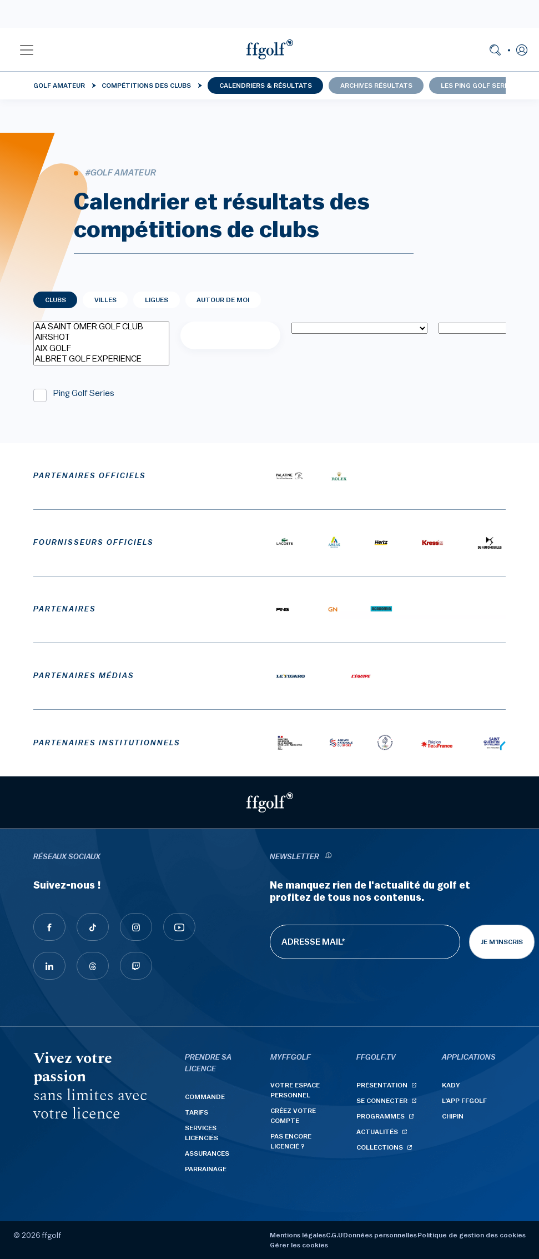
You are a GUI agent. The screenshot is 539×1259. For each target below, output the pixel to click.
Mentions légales (298, 1235)
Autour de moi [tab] (223, 300)
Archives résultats (376, 85)
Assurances (207, 1153)
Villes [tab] (105, 300)
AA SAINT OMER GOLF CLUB (101, 327)
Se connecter (381, 1100)
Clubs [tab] (55, 300)
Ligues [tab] (156, 300)
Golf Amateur (59, 85)
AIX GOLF (101, 349)
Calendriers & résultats (265, 85)
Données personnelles (380, 1235)
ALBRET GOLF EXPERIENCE (101, 359)
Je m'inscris (502, 942)
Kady (451, 1085)
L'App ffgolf (464, 1100)
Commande (205, 1097)
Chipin (453, 1116)
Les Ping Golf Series (478, 85)
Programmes (380, 1116)
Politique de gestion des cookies (471, 1235)
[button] (26, 49)
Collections (379, 1147)
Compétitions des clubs (146, 85)
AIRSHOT (101, 338)
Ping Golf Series (83, 393)
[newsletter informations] (328, 857)
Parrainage (205, 1169)
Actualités (377, 1131)
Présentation (381, 1085)
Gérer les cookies (299, 1245)
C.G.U (334, 1235)
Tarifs (196, 1112)
